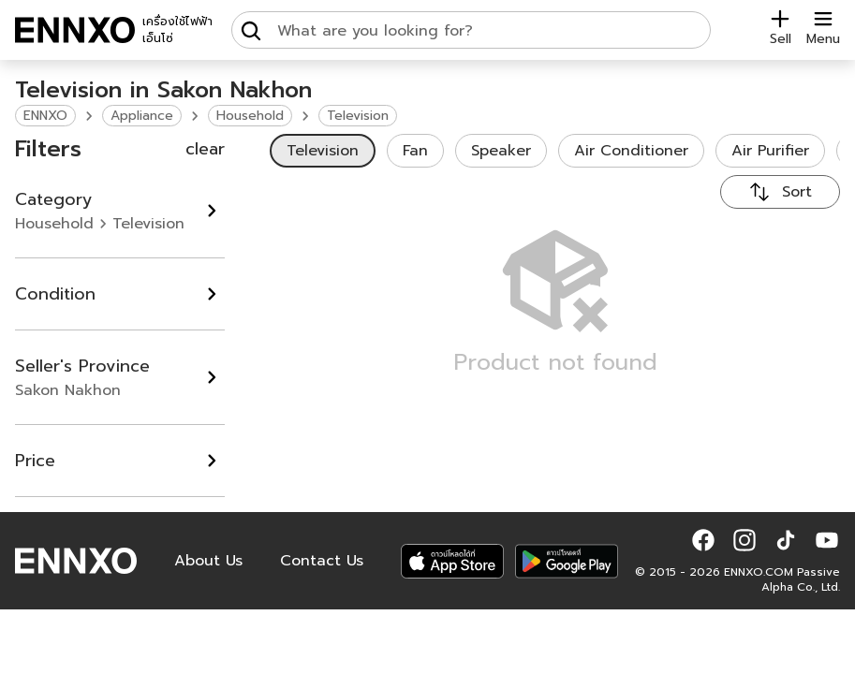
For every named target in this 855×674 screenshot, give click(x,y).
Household (250, 115)
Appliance (142, 115)
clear (205, 149)
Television (358, 115)
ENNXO (45, 115)
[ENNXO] (75, 30)
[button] (703, 540)
